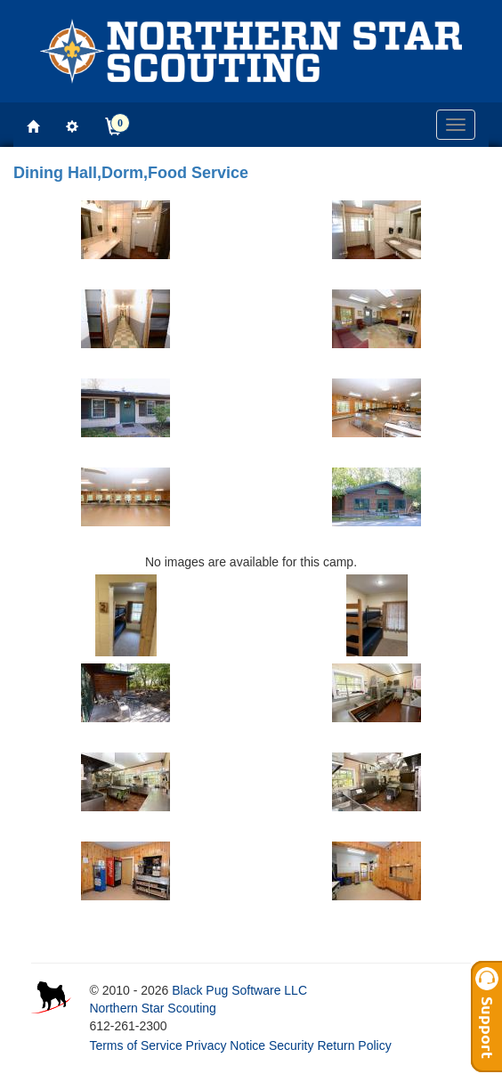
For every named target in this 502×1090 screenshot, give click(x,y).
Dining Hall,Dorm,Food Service (130, 173)
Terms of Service (135, 1045)
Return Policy (354, 1045)
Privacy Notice (225, 1045)
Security (291, 1045)
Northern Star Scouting (152, 1008)
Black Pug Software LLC (239, 990)
